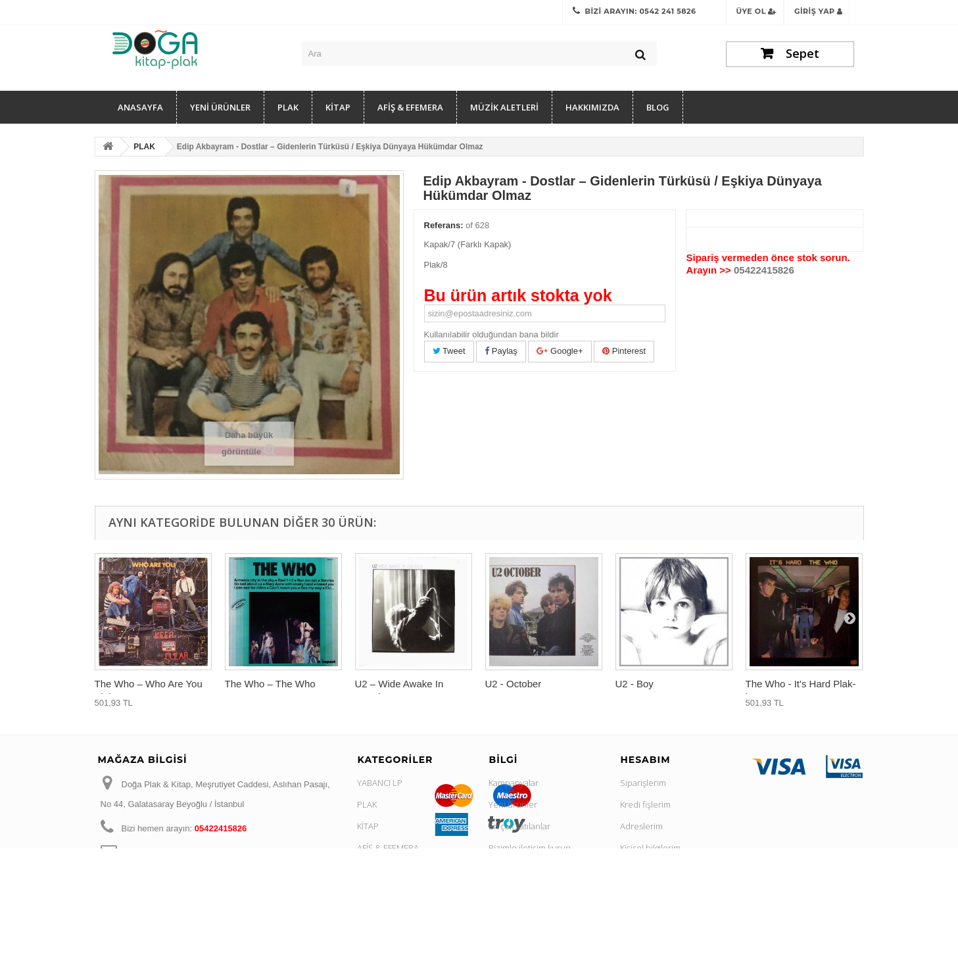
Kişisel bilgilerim (650, 848)
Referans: (444, 225)
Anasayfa (140, 107)
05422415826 (764, 270)
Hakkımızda (592, 107)
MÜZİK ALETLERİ (504, 107)
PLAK (288, 107)
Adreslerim (641, 826)
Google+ (560, 351)
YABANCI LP (379, 783)
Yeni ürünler (513, 804)
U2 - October (513, 683)
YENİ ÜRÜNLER (220, 107)
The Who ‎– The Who (270, 683)
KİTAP (337, 107)
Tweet (449, 351)
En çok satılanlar (519, 826)
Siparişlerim (643, 783)
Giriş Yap (818, 11)
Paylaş (501, 351)
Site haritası (511, 935)
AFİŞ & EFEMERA (410, 107)
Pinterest (624, 351)
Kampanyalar (514, 783)
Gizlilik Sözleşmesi (524, 869)
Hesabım (645, 760)
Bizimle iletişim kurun (530, 848)
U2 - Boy (634, 683)
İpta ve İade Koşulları (528, 891)
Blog (657, 107)
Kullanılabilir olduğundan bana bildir (491, 334)
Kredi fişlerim (645, 804)
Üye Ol (756, 11)
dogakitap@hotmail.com (208, 852)
